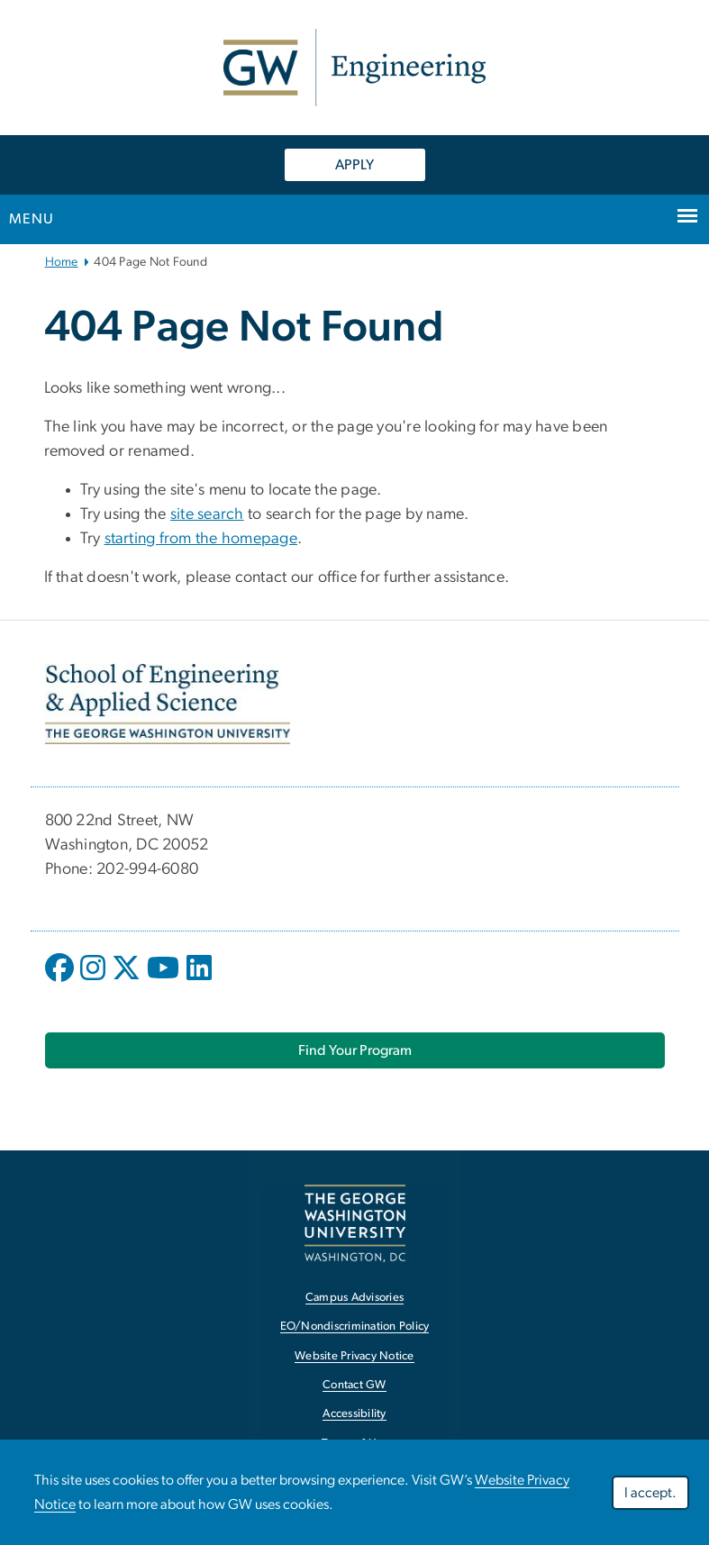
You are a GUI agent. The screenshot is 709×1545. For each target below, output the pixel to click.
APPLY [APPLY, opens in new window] (354, 165)
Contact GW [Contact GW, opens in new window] (354, 1385)
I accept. (650, 1494)
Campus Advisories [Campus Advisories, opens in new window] (354, 1298)
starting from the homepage (201, 539)
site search (207, 514)
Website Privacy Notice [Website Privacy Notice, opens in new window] (354, 1356)
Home (61, 262)
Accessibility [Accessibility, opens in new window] (354, 1414)
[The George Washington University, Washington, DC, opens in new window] (355, 1223)
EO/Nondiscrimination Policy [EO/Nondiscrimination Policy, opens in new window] (355, 1326)
